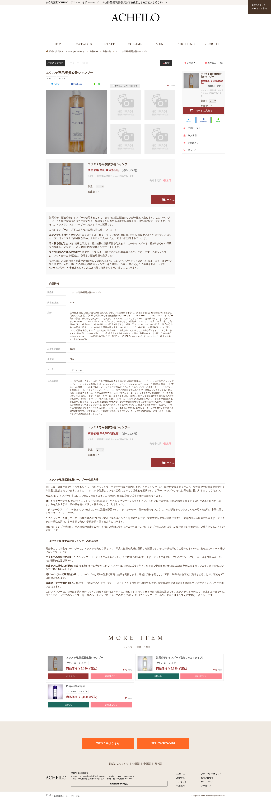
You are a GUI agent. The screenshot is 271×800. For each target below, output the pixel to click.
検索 (168, 63)
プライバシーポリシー (211, 774)
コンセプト (181, 781)
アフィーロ (51, 78)
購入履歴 (190, 135)
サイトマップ (207, 781)
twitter (55, 84)
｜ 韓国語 (134, 763)
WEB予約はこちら (107, 743)
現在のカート (214, 63)
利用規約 (180, 785)
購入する (190, 150)
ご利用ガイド (192, 128)
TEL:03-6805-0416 (163, 743)
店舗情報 (180, 778)
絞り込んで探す (56, 63)
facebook (76, 84)
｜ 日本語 (156, 763)
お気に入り (191, 63)
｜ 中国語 (145, 763)
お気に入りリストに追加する (125, 86)
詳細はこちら (111, 676)
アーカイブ (206, 785)
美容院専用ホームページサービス (63, 796)
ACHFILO (180, 774)
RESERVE (259, 7)
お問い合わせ (207, 778)
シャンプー (62, 78)
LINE (97, 84)
